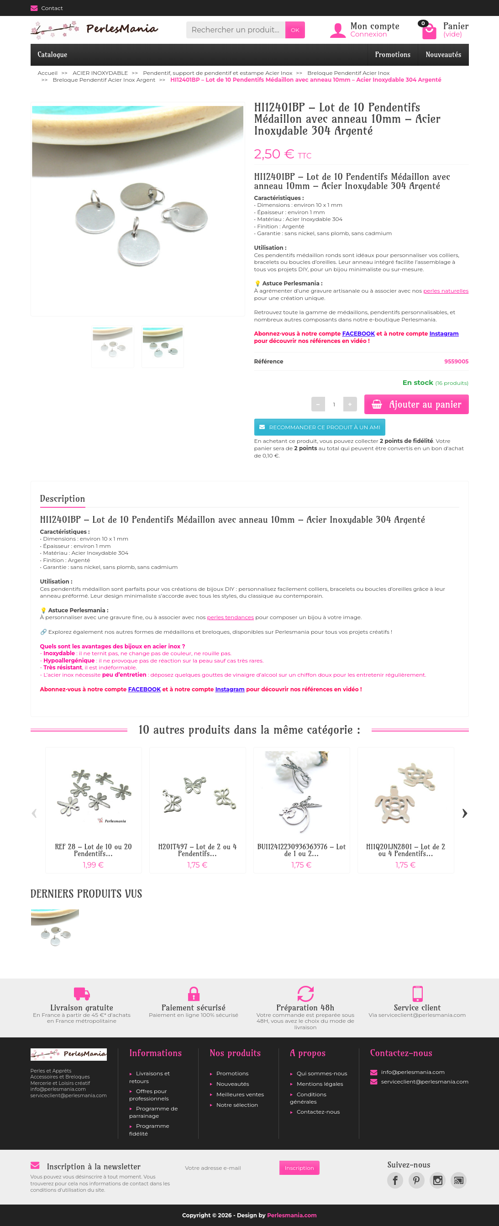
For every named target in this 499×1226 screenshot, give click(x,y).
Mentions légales (320, 1083)
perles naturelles (445, 290)
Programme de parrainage (153, 1112)
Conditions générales (308, 1098)
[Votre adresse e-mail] (229, 1168)
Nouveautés (443, 54)
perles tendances (230, 617)
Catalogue (53, 54)
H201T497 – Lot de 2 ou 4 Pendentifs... (197, 850)
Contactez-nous (318, 1111)
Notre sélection (237, 1104)
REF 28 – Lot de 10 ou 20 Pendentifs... (93, 850)
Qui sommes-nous (322, 1073)
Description (62, 498)
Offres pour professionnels (149, 1095)
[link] (395, 1180)
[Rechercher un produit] (235, 29)
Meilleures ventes (240, 1094)
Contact (47, 8)
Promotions (393, 54)
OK (295, 29)
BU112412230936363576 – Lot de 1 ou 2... (301, 850)
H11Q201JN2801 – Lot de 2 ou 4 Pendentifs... (405, 850)
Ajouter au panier (417, 404)
